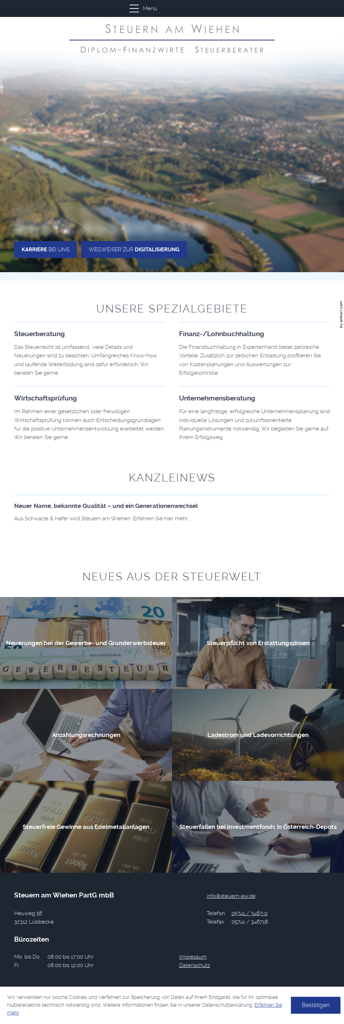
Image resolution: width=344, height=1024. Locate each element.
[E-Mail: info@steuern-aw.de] (231, 896)
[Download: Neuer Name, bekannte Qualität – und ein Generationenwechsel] (172, 508)
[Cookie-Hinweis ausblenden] (315, 1005)
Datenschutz (194, 965)
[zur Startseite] (172, 38)
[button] (169, 8)
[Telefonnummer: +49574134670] (249, 913)
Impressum (193, 957)
